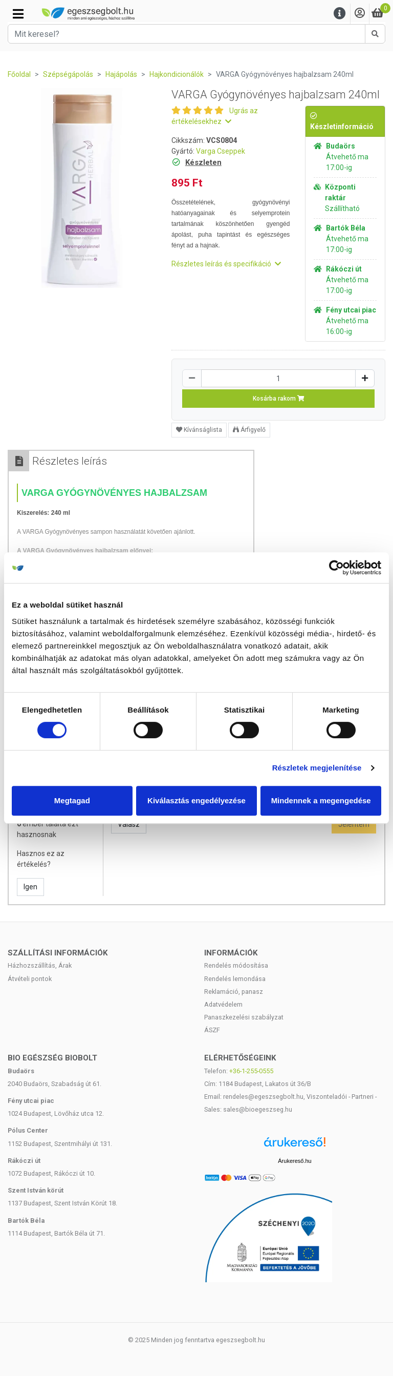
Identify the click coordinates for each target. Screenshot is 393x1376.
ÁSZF (212, 1030)
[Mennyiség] (278, 378)
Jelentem (353, 824)
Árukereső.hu (294, 1161)
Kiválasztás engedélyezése (196, 800)
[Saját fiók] (360, 13)
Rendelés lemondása (235, 979)
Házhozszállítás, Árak (40, 965)
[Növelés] (365, 378)
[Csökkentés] (192, 378)
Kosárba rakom (278, 398)
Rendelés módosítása (236, 965)
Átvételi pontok (30, 979)
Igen (30, 887)
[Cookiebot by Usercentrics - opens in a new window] (336, 567)
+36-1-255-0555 (251, 1071)
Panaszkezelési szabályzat (243, 1017)
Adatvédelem (223, 1004)
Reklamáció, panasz (233, 991)
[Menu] (340, 13)
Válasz (129, 824)
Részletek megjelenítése (317, 767)
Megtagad (72, 800)
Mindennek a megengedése (321, 800)
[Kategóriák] (18, 14)
